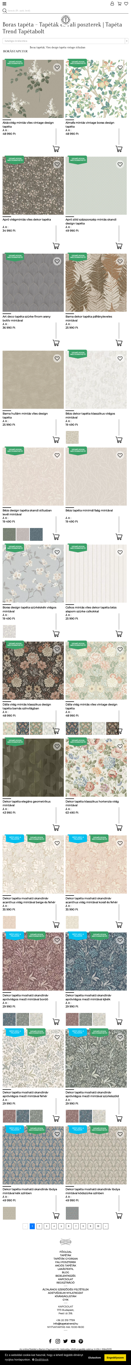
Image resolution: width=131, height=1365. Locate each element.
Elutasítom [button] (94, 1357)
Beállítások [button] (40, 1359)
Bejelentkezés (65, 1275)
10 (98, 1226)
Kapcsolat (65, 1279)
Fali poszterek (65, 1262)
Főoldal (66, 1251)
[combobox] (65, 41)
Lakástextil (66, 1269)
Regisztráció (65, 1282)
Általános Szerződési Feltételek (65, 1289)
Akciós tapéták (65, 1265)
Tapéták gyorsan (66, 1258)
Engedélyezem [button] (115, 1357)
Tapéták (65, 1255)
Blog (65, 1272)
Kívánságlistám (65, 1296)
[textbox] (64, 41)
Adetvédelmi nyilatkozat (65, 1292)
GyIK (65, 1299)
